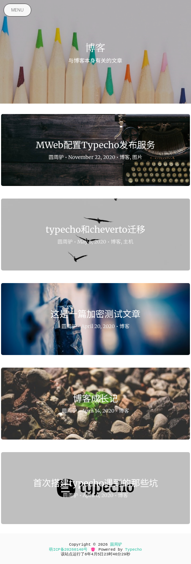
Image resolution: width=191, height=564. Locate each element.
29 (123, 554)
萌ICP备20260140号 (68, 549)
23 (106, 554)
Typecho (133, 549)
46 (115, 554)
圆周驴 (116, 544)
